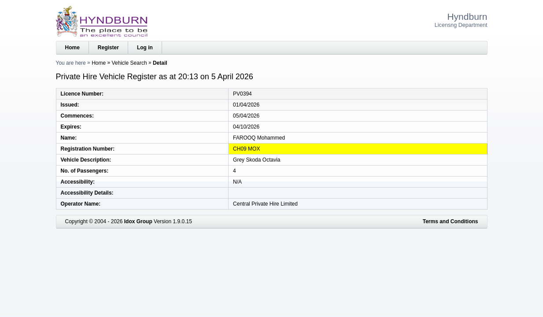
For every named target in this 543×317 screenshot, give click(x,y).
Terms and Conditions (450, 221)
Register (108, 47)
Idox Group (138, 221)
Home (72, 47)
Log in (145, 47)
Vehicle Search (129, 63)
